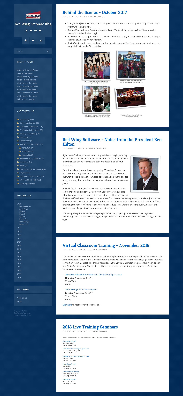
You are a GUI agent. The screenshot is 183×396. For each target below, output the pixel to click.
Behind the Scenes (29, 123)
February (23, 221)
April (21, 216)
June (21, 211)
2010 (19, 277)
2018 (19, 249)
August (22, 209)
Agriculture (28, 148)
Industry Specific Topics (31, 144)
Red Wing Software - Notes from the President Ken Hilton (112, 142)
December (23, 206)
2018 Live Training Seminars (90, 327)
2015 (19, 259)
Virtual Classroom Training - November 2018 (106, 245)
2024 (19, 227)
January (22, 224)
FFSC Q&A (25, 137)
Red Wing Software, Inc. (22, 313)
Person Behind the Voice (32, 176)
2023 (19, 231)
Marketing (26, 162)
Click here (67, 304)
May (21, 214)
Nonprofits (27, 155)
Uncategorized (27, 183)
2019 (19, 245)
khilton (81, 148)
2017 (19, 252)
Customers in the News (31, 130)
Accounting (27, 119)
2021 (19, 238)
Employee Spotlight (29, 133)
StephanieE (82, 250)
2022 (19, 235)
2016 (19, 256)
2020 (19, 242)
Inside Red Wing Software (32, 158)
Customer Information (31, 126)
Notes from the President (33, 169)
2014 (19, 263)
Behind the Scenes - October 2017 (95, 12)
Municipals (27, 151)
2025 (33, 214)
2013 (19, 267)
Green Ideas (26, 140)
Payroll (25, 172)
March (22, 219)
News (24, 165)
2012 (19, 270)
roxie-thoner (83, 17)
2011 (19, 274)
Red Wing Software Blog (33, 18)
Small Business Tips (30, 180)
